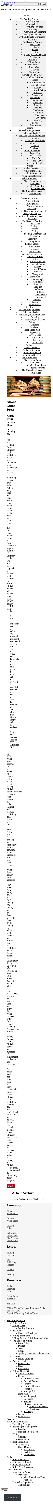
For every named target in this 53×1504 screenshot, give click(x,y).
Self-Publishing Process (29, 130)
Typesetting (35, 153)
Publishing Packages (32, 133)
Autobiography (38, 100)
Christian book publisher (11, 452)
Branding (35, 138)
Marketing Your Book (35, 140)
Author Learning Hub (11, 1289)
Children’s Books (35, 77)
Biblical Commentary (41, 114)
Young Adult (38, 95)
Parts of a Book (32, 64)
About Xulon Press (32, 181)
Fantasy (37, 87)
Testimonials (35, 193)
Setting (35, 52)
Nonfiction (35, 97)
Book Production (32, 150)
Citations (35, 145)
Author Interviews (32, 168)
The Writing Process (29, 19)
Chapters (35, 70)
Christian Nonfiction (38, 108)
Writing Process (10, 1253)
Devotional (41, 118)
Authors (29, 166)
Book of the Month (32, 173)
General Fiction (38, 85)
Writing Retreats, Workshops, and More (32, 38)
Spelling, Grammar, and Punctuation (35, 55)
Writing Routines (35, 27)
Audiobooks (37, 163)
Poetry (35, 123)
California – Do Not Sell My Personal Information (12, 1237)
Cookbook (38, 102)
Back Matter (35, 72)
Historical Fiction (38, 90)
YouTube (11, 1303)
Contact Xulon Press (12, 1219)
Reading (29, 128)
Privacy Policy (10, 1226)
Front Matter (35, 67)
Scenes (35, 49)
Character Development (35, 32)
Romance (37, 92)
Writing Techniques (32, 34)
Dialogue (35, 47)
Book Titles (35, 44)
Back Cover (38, 161)
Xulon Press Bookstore (32, 176)
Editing (32, 143)
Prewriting (32, 29)
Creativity (32, 59)
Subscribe (12, 1497)
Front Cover (37, 158)
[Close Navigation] (25, 7)
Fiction (35, 80)
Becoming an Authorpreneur (32, 135)
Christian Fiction (38, 82)
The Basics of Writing (32, 42)
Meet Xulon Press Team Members (38, 187)
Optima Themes (32, 1313)
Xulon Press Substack (12, 1297)
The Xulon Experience (32, 191)
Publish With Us (29, 178)
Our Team (35, 183)
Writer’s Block (32, 22)
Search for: (8, 4)
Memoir (38, 105)
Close (4, 1490)
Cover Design (35, 155)
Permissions (35, 148)
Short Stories (35, 125)
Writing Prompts (34, 62)
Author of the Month (32, 171)
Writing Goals (32, 24)
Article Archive (19, 1199)
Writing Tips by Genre (32, 75)
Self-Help (37, 120)
